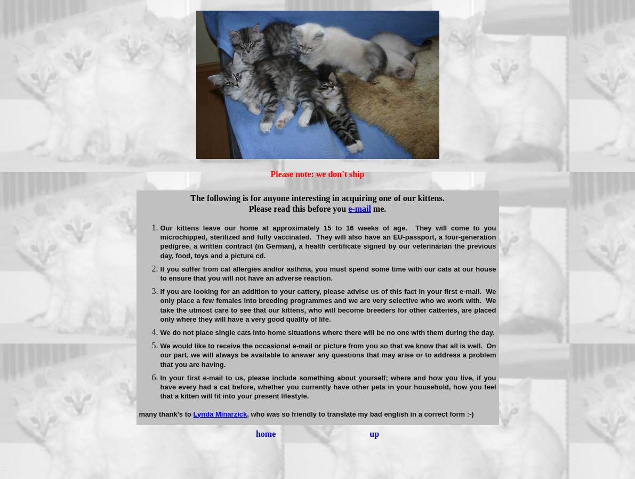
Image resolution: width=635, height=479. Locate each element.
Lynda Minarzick (220, 414)
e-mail (359, 208)
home (266, 433)
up (374, 433)
